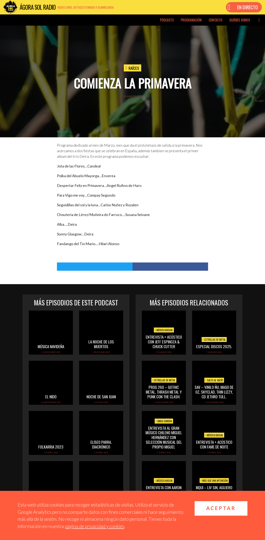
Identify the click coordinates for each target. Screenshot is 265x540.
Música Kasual (164, 330)
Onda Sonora (164, 421)
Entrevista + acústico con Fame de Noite (214, 444)
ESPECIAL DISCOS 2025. (214, 346)
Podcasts (167, 20)
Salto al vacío (214, 380)
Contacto (215, 20)
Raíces (134, 68)
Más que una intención (214, 480)
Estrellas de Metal (214, 339)
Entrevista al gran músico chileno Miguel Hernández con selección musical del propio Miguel (164, 437)
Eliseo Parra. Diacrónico (101, 444)
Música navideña (51, 346)
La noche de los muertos (101, 344)
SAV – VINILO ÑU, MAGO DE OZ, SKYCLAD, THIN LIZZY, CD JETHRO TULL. (214, 391)
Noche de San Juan (101, 396)
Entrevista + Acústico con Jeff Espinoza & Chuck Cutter (164, 341)
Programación (191, 20)
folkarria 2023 (50, 447)
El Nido (51, 396)
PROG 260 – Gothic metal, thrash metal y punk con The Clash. (164, 391)
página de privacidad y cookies (94, 526)
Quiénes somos (239, 20)
